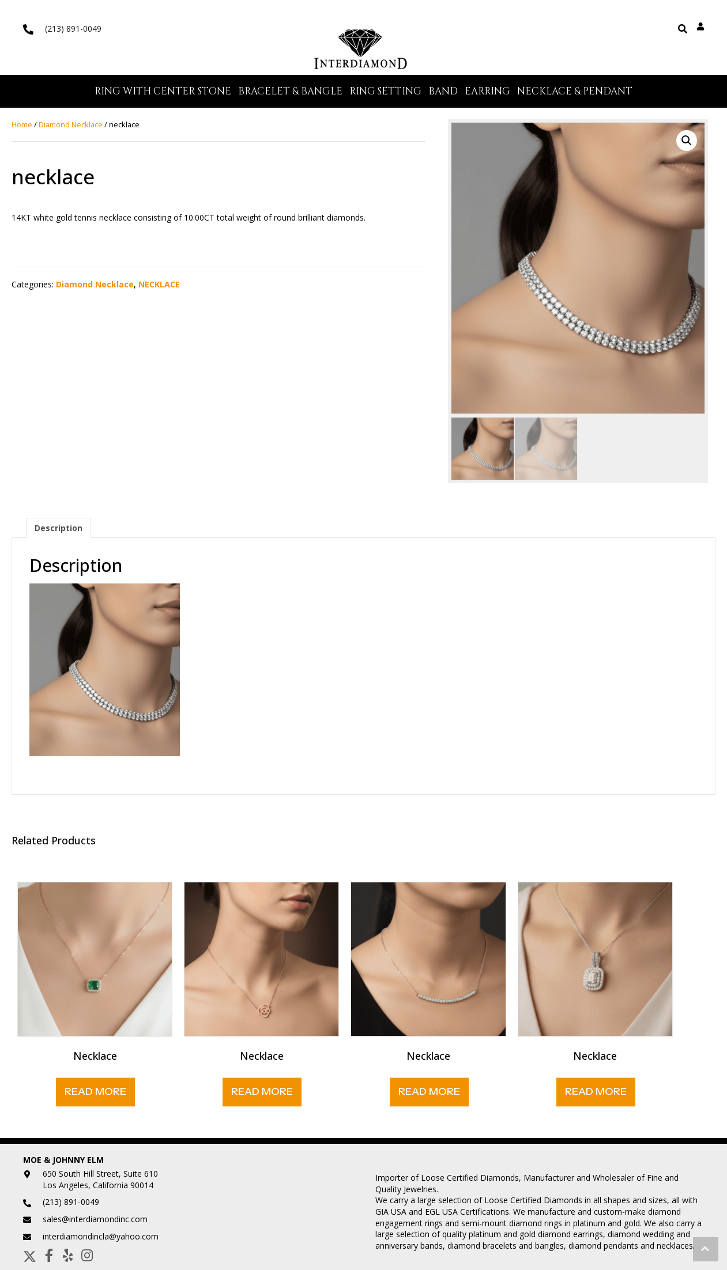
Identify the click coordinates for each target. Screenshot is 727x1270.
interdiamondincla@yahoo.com (101, 1238)
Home (22, 127)
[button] (686, 142)
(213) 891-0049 (73, 28)
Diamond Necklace (71, 127)
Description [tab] (58, 530)
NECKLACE (159, 286)
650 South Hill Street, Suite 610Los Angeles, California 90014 (100, 1181)
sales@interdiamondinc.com (95, 1221)
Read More (95, 1093)
